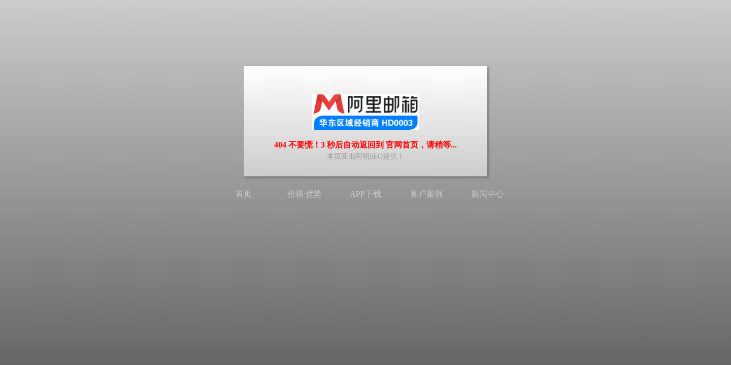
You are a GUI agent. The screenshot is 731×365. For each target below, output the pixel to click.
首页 (244, 194)
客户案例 (426, 194)
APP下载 (365, 194)
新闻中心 (487, 194)
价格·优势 (304, 194)
